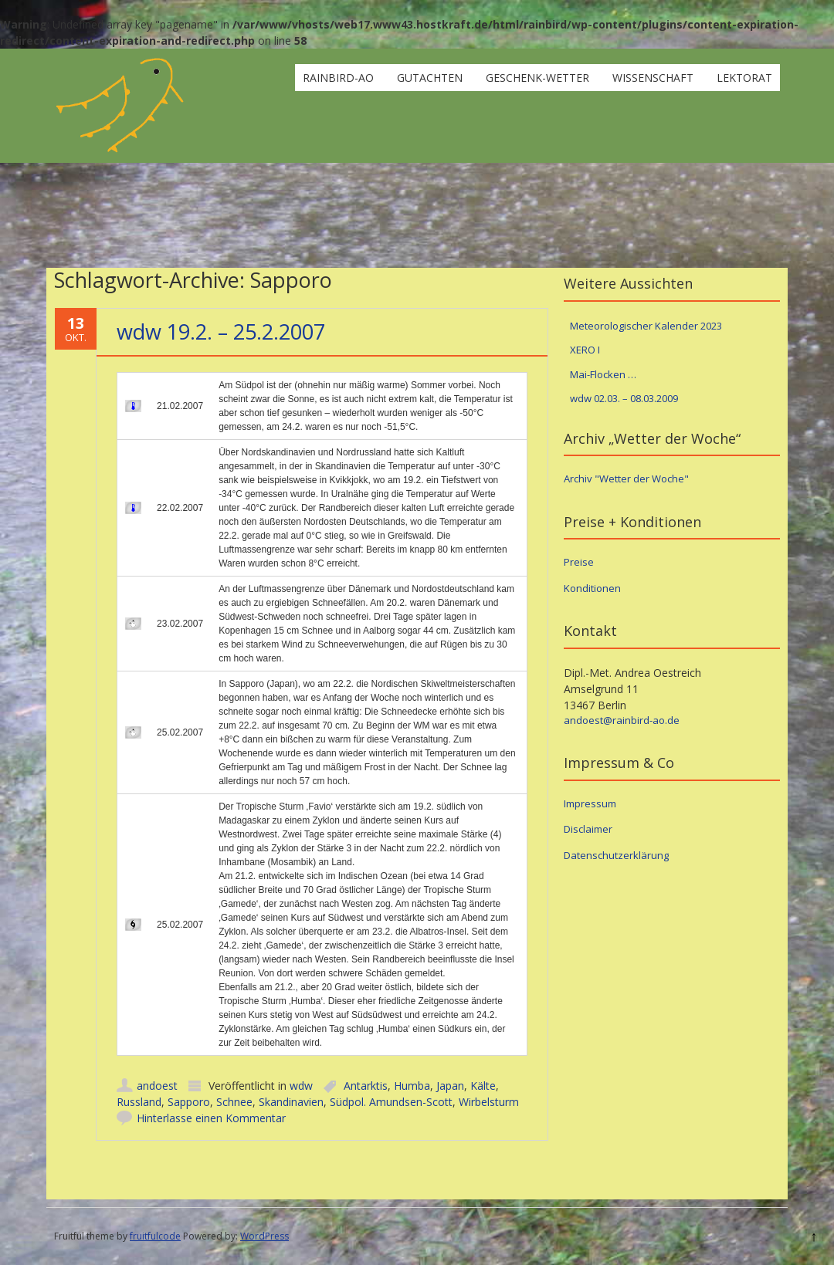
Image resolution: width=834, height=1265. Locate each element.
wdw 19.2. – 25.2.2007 (221, 331)
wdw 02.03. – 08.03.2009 (624, 398)
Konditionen (592, 588)
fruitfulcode (155, 1236)
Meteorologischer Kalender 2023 (646, 326)
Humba (412, 1085)
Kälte (483, 1085)
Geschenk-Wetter (537, 77)
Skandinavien (291, 1101)
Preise (579, 562)
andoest (157, 1085)
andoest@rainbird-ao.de (622, 720)
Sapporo (189, 1101)
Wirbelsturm (489, 1101)
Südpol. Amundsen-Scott (391, 1101)
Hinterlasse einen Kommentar (211, 1118)
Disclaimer (588, 829)
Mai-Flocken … (603, 374)
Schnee (234, 1101)
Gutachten (430, 77)
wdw (301, 1085)
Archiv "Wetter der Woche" (626, 478)
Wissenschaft (652, 77)
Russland (139, 1101)
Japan (450, 1085)
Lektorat (744, 77)
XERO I (585, 350)
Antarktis (366, 1085)
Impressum (590, 803)
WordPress (264, 1236)
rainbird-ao (338, 77)
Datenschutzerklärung (616, 855)
